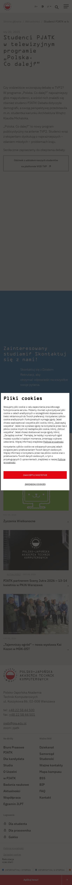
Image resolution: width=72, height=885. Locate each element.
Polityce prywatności (53, 441)
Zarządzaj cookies (35, 484)
